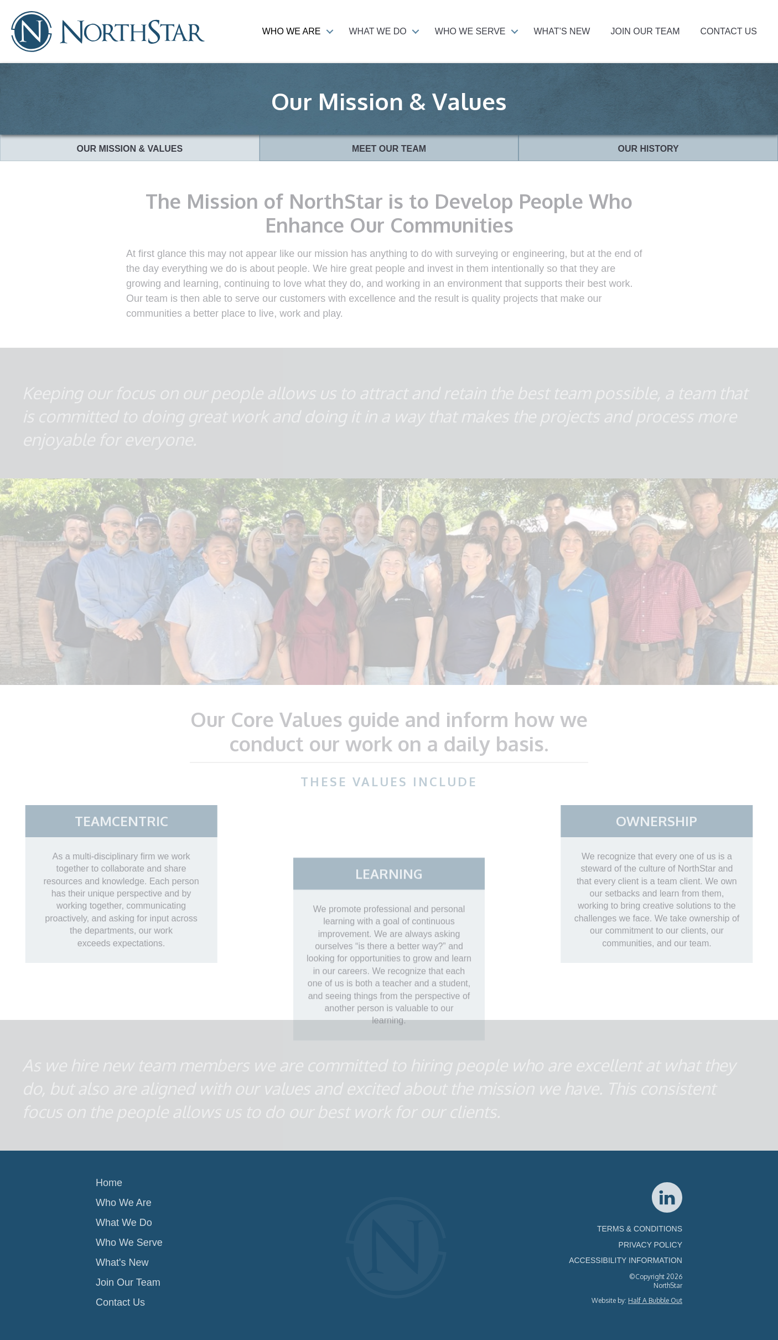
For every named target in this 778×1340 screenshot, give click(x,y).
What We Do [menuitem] (378, 31)
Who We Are (124, 1202)
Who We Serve (129, 1242)
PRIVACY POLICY (650, 1244)
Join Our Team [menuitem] (645, 31)
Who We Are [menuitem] (291, 31)
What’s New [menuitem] (562, 31)
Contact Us (120, 1302)
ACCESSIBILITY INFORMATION (625, 1260)
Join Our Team (128, 1282)
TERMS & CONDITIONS (639, 1228)
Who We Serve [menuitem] (470, 31)
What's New (122, 1262)
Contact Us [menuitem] (728, 31)
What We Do (124, 1222)
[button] (330, 31)
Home (109, 1182)
